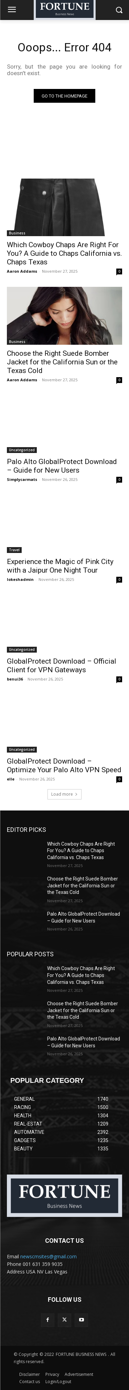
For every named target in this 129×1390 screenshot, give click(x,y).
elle (10, 779)
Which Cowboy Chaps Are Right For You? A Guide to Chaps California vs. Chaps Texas (64, 253)
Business (17, 233)
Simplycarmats (22, 479)
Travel (14, 549)
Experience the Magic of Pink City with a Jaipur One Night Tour (60, 565)
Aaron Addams (22, 271)
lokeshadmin (20, 579)
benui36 (15, 679)
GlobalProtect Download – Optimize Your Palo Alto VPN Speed (64, 765)
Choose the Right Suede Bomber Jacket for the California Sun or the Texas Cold (62, 362)
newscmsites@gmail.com (48, 1256)
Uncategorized (22, 449)
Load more (64, 794)
